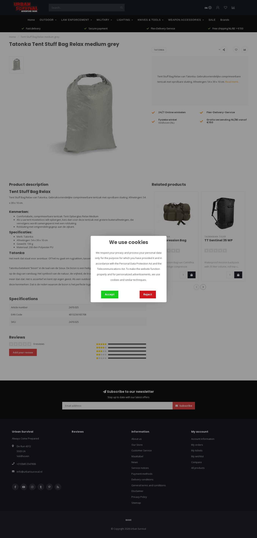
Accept (110, 294)
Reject (147, 294)
